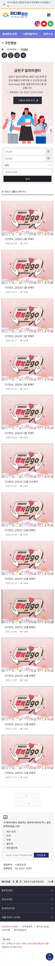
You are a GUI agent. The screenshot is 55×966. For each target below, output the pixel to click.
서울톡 (8, 939)
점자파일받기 (10, 55)
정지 (17, 881)
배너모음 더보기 (52, 881)
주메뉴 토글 (48, 15)
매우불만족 (11, 848)
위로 (49, 959)
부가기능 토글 (23, 55)
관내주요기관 (8, 908)
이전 (13, 881)
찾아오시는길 (43, 926)
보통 (8, 839)
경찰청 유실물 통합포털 (34, 881)
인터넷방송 (12, 49)
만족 (8, 835)
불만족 (9, 843)
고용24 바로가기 (26, 100)
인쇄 (17, 55)
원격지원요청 (20, 930)
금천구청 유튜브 (44, 24)
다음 (20, 881)
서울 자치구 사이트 (11, 917)
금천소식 (48, 34)
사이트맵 (6, 930)
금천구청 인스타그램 (37, 24)
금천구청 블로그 (50, 24)
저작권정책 (27, 926)
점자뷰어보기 (4, 55)
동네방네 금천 (9, 34)
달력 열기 (48, 152)
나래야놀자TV (30, 34)
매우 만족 (11, 831)
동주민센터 (7, 890)
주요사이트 (7, 899)
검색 (27, 179)
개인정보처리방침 (10, 926)
